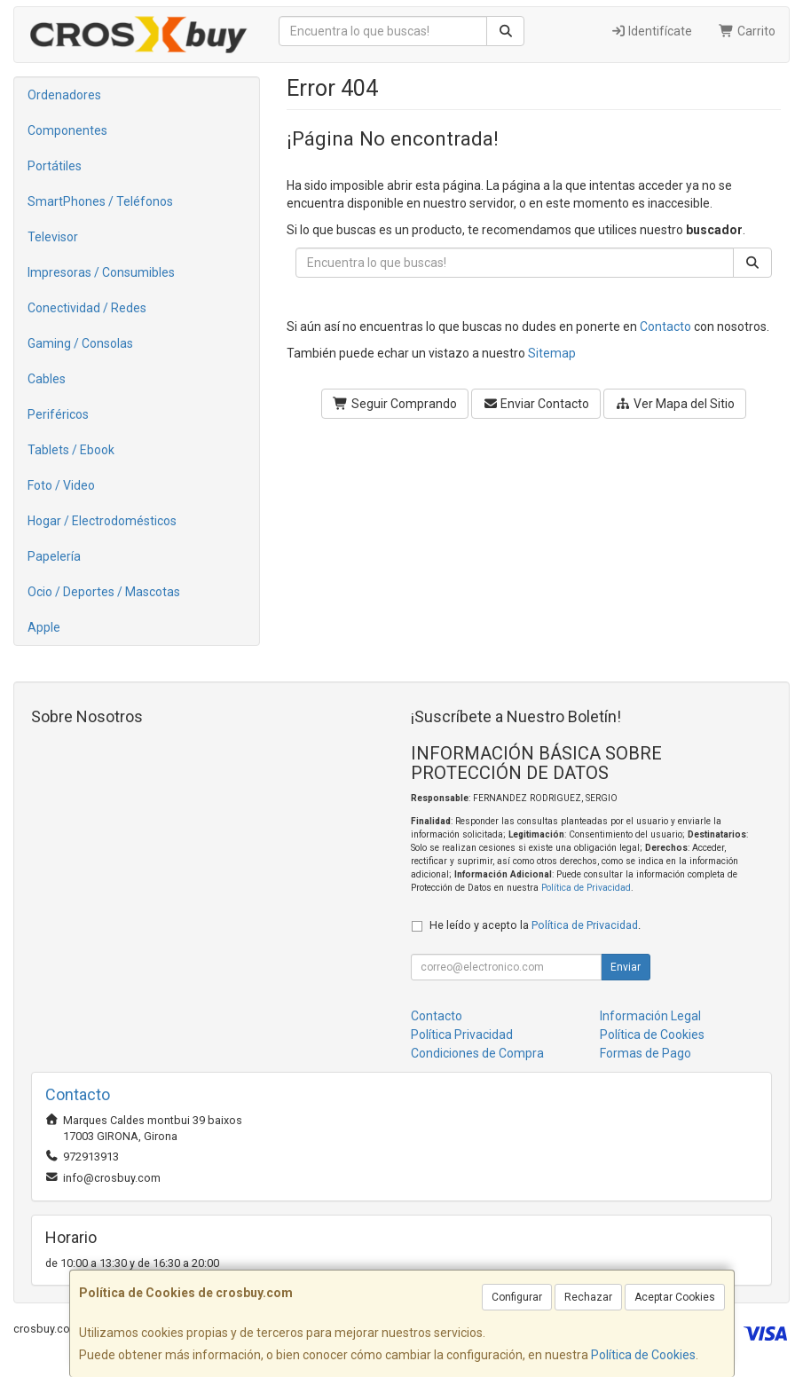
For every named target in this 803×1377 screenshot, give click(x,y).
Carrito (747, 31)
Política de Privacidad (586, 888)
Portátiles (55, 166)
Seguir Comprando (395, 404)
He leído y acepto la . (535, 925)
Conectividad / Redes (87, 308)
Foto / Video (61, 485)
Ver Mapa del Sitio (675, 404)
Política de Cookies (643, 1355)
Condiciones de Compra (477, 1053)
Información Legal (650, 1016)
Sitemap (552, 353)
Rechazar (588, 1297)
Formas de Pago (645, 1053)
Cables (47, 379)
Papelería (54, 556)
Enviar (625, 967)
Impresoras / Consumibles (101, 272)
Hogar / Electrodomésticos (102, 521)
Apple (44, 627)
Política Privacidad (462, 1034)
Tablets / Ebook (71, 450)
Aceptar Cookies (674, 1297)
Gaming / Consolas (80, 343)
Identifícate (651, 31)
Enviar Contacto (536, 404)
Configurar (517, 1297)
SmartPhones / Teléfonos (100, 201)
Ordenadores (64, 95)
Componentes (67, 130)
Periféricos (58, 414)
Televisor (53, 237)
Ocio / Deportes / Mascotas (104, 592)
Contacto (665, 326)
